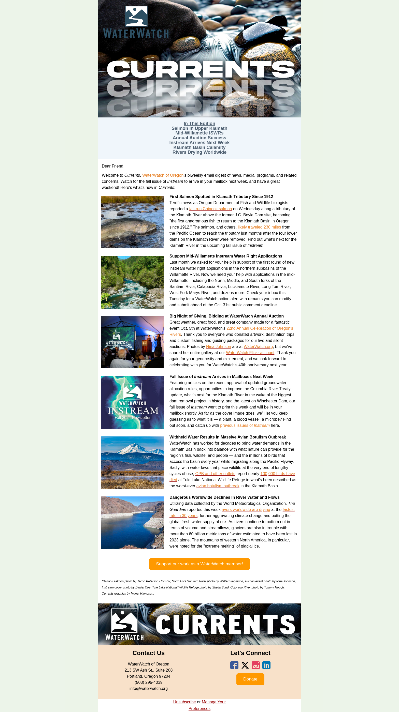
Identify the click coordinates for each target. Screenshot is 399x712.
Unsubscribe (184, 702)
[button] (199, 564)
